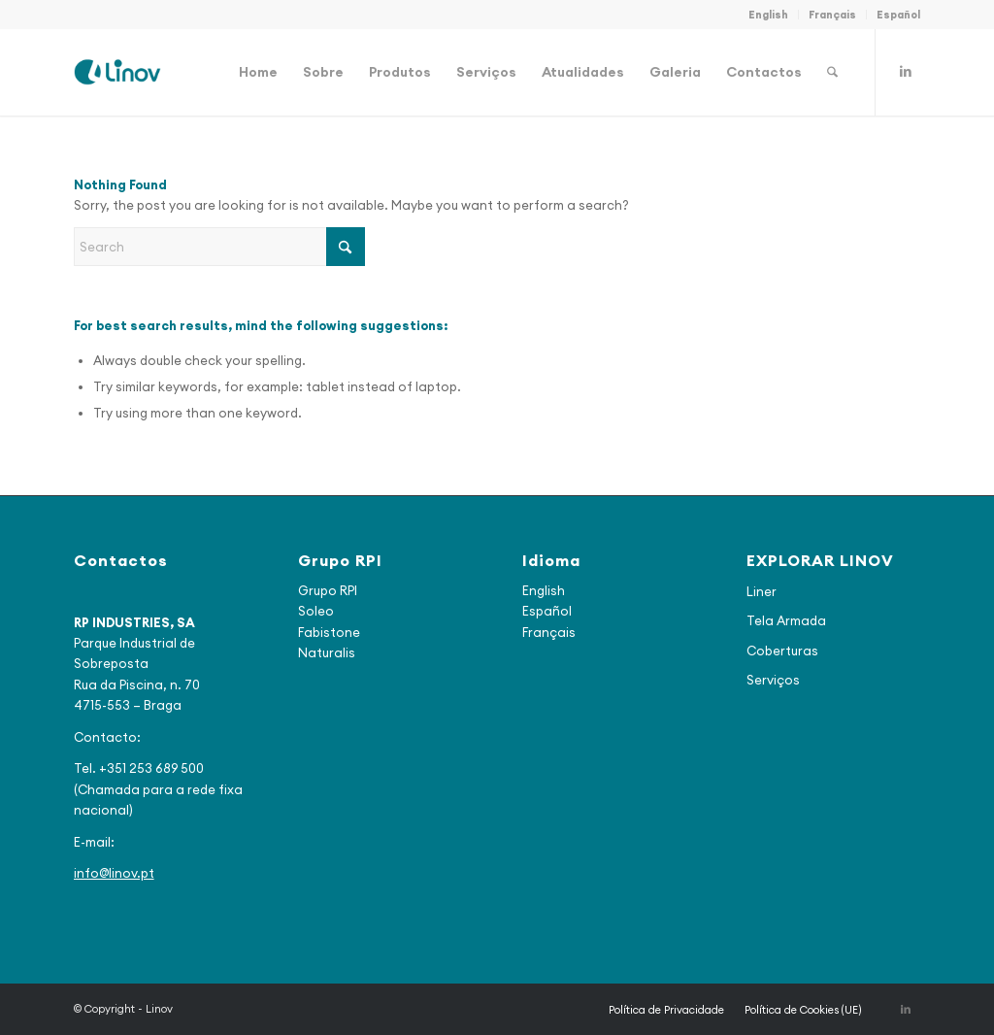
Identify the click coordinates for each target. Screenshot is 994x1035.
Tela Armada (786, 620)
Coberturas (782, 650)
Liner (761, 591)
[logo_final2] (117, 72)
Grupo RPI (327, 590)
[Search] (832, 72)
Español (898, 14)
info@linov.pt (114, 873)
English (768, 14)
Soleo (316, 610)
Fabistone (329, 632)
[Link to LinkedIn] (905, 70)
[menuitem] (769, 14)
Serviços (773, 679)
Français (832, 14)
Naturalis (326, 652)
